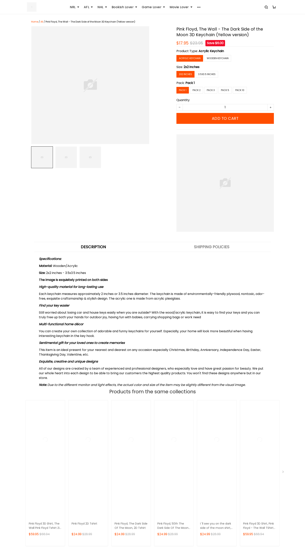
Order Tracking (123, 458)
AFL (88, 7)
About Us (118, 432)
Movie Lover (181, 7)
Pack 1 (190, 83)
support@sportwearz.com (44, 519)
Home (34, 21)
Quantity (183, 100)
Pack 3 (211, 90)
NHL (102, 7)
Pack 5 (225, 90)
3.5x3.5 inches (207, 74)
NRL (74, 7)
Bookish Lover (124, 7)
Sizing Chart (121, 452)
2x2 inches (191, 67)
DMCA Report (218, 532)
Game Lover (153, 7)
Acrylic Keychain (211, 51)
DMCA (116, 465)
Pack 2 (197, 90)
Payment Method (213, 452)
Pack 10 (239, 90)
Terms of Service (212, 445)
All (41, 21)
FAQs (116, 445)
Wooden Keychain (218, 58)
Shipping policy (211, 432)
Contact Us (120, 438)
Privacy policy (210, 458)
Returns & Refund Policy (218, 438)
